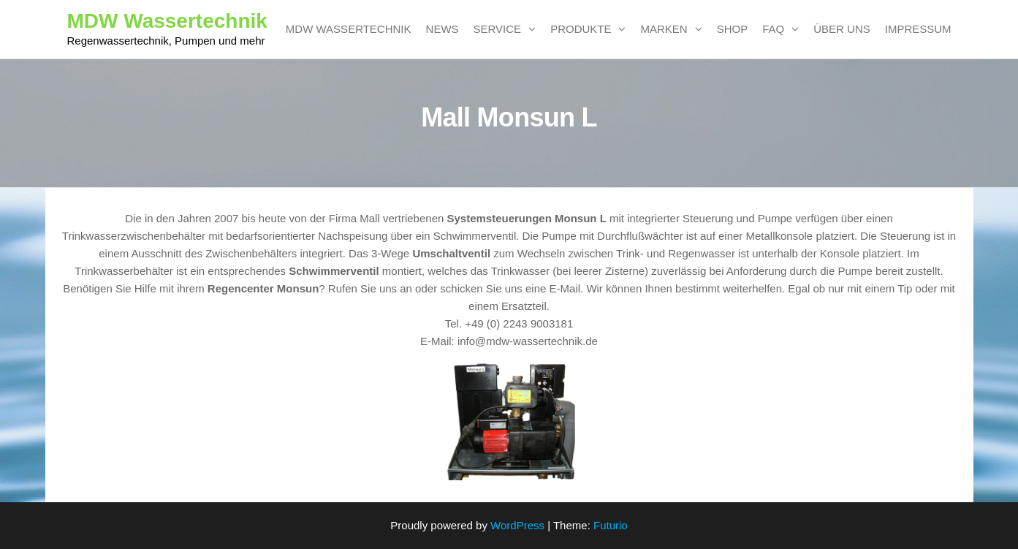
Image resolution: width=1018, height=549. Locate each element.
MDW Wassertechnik (167, 21)
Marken (663, 29)
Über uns (841, 29)
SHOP (732, 29)
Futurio (610, 525)
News (442, 29)
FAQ (773, 29)
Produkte (580, 29)
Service (498, 29)
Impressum (918, 29)
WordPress (517, 525)
